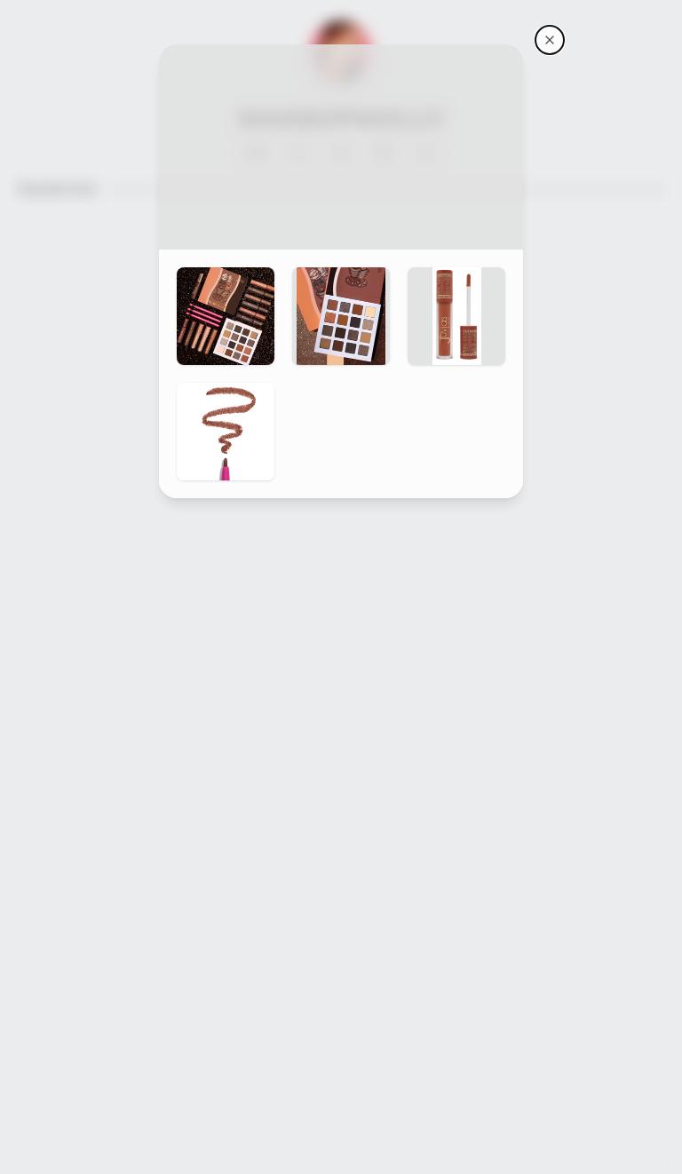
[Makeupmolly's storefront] (549, 40)
